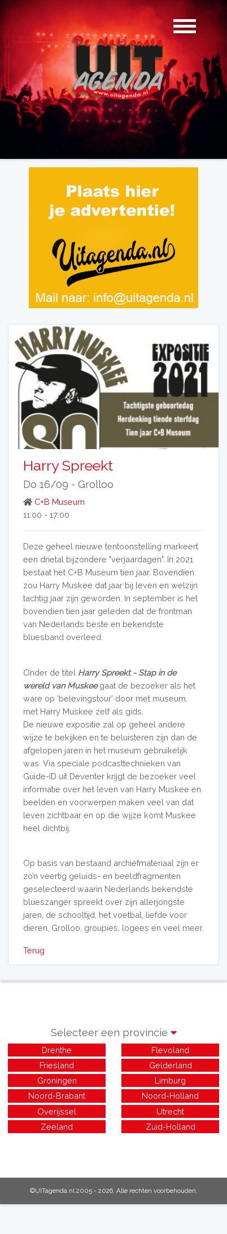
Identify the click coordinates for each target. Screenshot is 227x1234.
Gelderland (170, 1065)
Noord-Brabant (56, 1095)
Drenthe (57, 1050)
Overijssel (56, 1111)
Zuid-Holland (170, 1126)
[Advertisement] (113, 1149)
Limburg (170, 1080)
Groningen (57, 1080)
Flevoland (170, 1050)
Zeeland (57, 1126)
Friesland (57, 1065)
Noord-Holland (170, 1095)
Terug (34, 950)
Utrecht (170, 1111)
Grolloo (96, 484)
